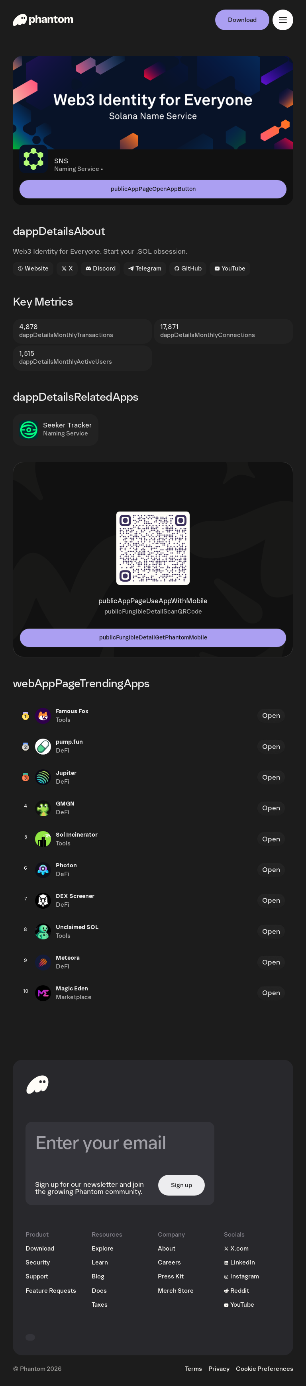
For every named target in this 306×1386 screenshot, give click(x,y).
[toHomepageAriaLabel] (37, 1084)
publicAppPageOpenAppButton (153, 189)
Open (271, 716)
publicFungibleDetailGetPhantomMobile (153, 637)
